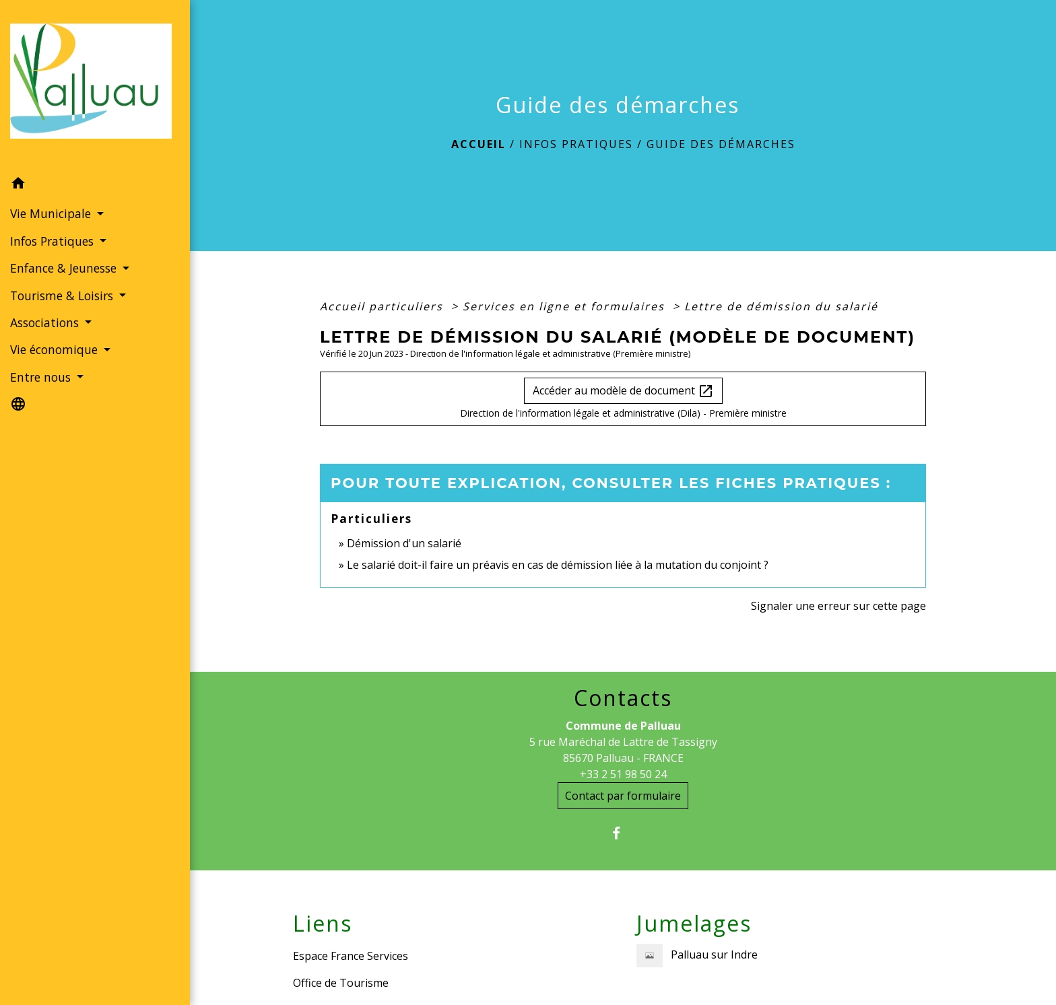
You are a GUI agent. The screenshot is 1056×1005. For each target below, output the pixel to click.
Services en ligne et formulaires (566, 306)
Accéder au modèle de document (623, 391)
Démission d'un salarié (404, 543)
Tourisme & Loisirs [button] (63, 295)
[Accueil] (95, 85)
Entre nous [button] (42, 377)
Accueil (478, 144)
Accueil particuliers (383, 306)
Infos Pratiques (576, 144)
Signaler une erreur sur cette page (838, 605)
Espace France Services (350, 955)
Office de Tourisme (341, 982)
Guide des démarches (721, 144)
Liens (322, 923)
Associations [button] (46, 322)
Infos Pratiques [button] (53, 241)
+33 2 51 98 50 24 (623, 774)
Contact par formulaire (623, 795)
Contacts (623, 698)
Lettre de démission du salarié (781, 306)
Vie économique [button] (55, 349)
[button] (95, 185)
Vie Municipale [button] (52, 213)
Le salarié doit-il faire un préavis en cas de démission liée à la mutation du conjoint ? (557, 564)
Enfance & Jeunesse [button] (65, 268)
